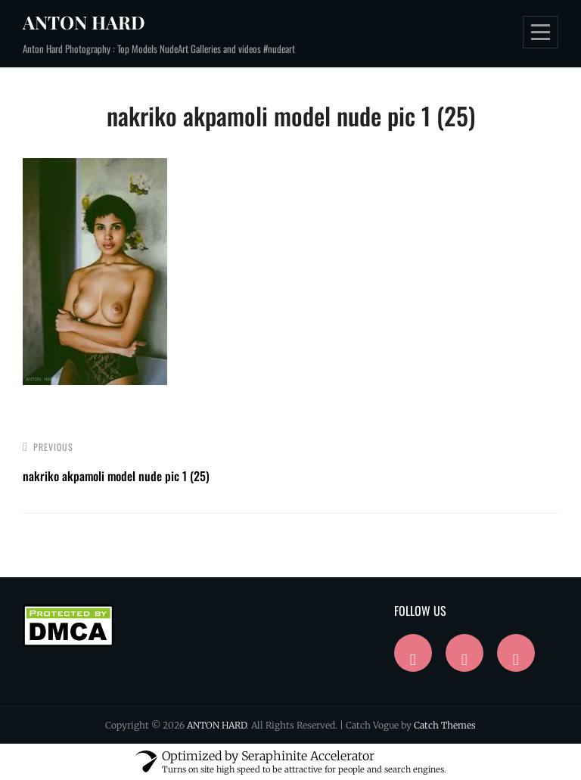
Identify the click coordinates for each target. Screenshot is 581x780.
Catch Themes (445, 725)
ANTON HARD (84, 22)
